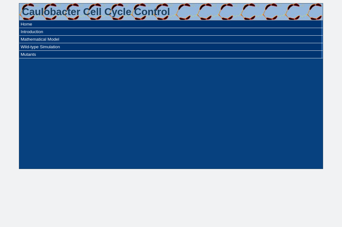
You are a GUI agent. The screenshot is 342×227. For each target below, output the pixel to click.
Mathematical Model (40, 39)
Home (26, 24)
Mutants (28, 54)
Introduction (32, 31)
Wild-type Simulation (40, 46)
